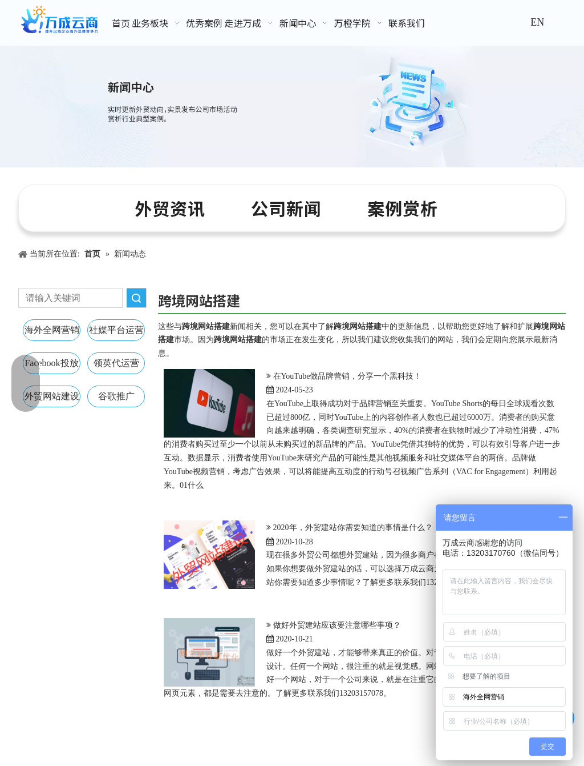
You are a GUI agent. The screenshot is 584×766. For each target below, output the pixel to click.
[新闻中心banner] (292, 106)
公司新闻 (286, 207)
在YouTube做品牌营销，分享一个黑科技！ (347, 376)
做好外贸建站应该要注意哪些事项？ (337, 625)
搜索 (136, 297)
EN (537, 22)
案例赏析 (402, 207)
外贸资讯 (170, 207)
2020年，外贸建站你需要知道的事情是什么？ (353, 527)
